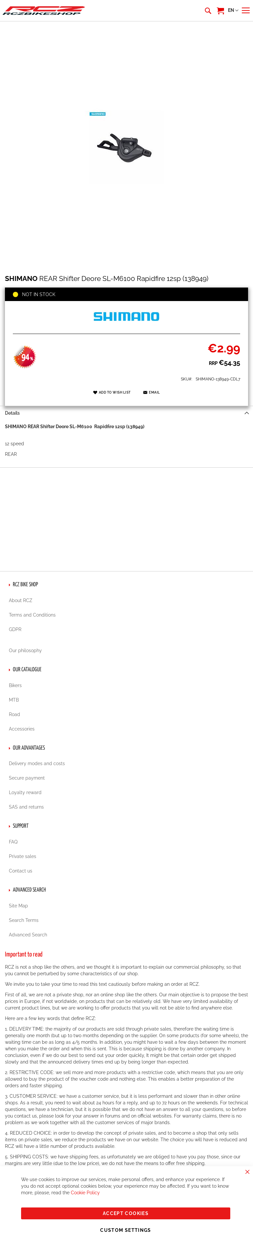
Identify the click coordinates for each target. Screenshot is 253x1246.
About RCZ (20, 600)
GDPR (15, 629)
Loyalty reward (25, 792)
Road (14, 714)
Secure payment (27, 778)
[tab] (126, 413)
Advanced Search (28, 934)
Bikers (15, 685)
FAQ (13, 842)
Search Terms (24, 920)
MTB (14, 700)
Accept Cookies (126, 1213)
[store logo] (44, 10)
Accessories (22, 729)
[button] (233, 10)
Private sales (22, 856)
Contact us (20, 870)
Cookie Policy (85, 1192)
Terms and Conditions (32, 615)
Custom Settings (125, 1230)
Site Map (18, 905)
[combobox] (207, 10)
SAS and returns (26, 807)
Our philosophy (25, 650)
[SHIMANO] (126, 326)
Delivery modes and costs (37, 763)
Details (12, 413)
